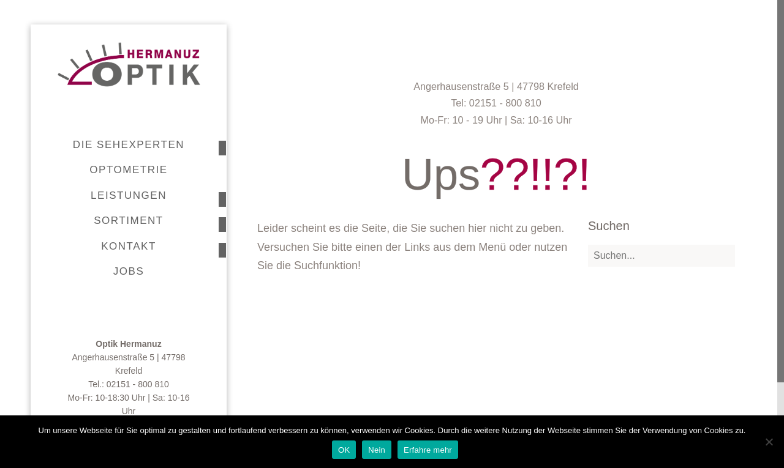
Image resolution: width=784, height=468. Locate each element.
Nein (376, 450)
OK (344, 450)
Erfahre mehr (428, 450)
